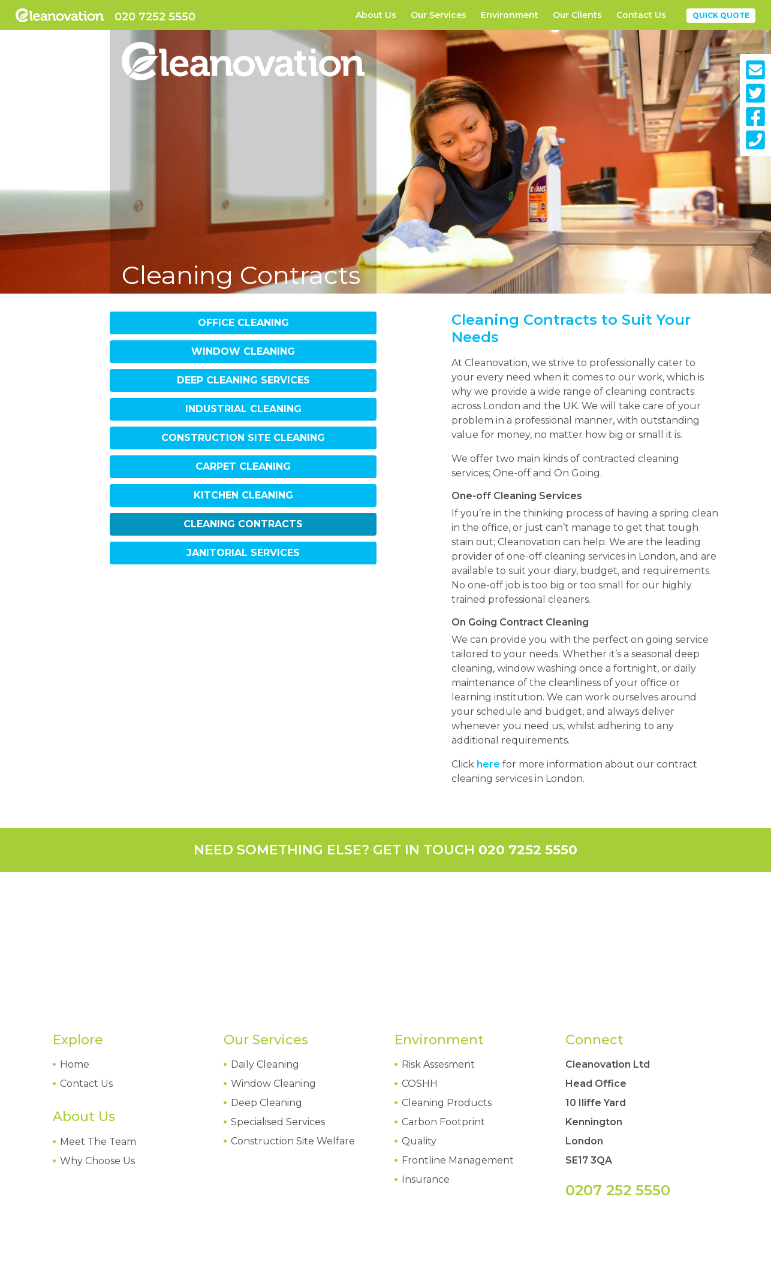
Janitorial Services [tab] (243, 552)
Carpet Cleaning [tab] (243, 466)
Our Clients (577, 15)
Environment (509, 15)
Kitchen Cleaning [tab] (243, 495)
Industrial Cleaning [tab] (243, 409)
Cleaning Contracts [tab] (243, 524)
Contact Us (641, 15)
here (488, 764)
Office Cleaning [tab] (243, 322)
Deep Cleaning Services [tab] (243, 380)
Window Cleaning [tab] (243, 351)
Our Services (438, 15)
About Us (376, 15)
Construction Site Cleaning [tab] (243, 437)
